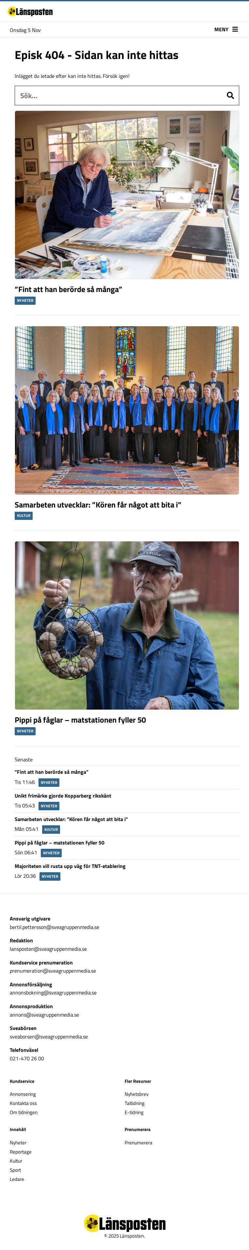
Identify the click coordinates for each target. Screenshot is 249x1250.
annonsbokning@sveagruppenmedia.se (53, 992)
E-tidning (134, 1113)
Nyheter (18, 1143)
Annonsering (23, 1095)
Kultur (16, 1161)
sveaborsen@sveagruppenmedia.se (49, 1036)
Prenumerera (138, 1143)
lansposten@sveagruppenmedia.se (48, 949)
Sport (15, 1171)
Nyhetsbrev (136, 1095)
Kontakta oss (23, 1104)
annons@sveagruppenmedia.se (44, 1015)
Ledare (17, 1180)
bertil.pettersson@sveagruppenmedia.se (54, 927)
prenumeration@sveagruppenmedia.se (53, 971)
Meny (226, 30)
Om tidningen (24, 1113)
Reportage (21, 1152)
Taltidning (135, 1104)
